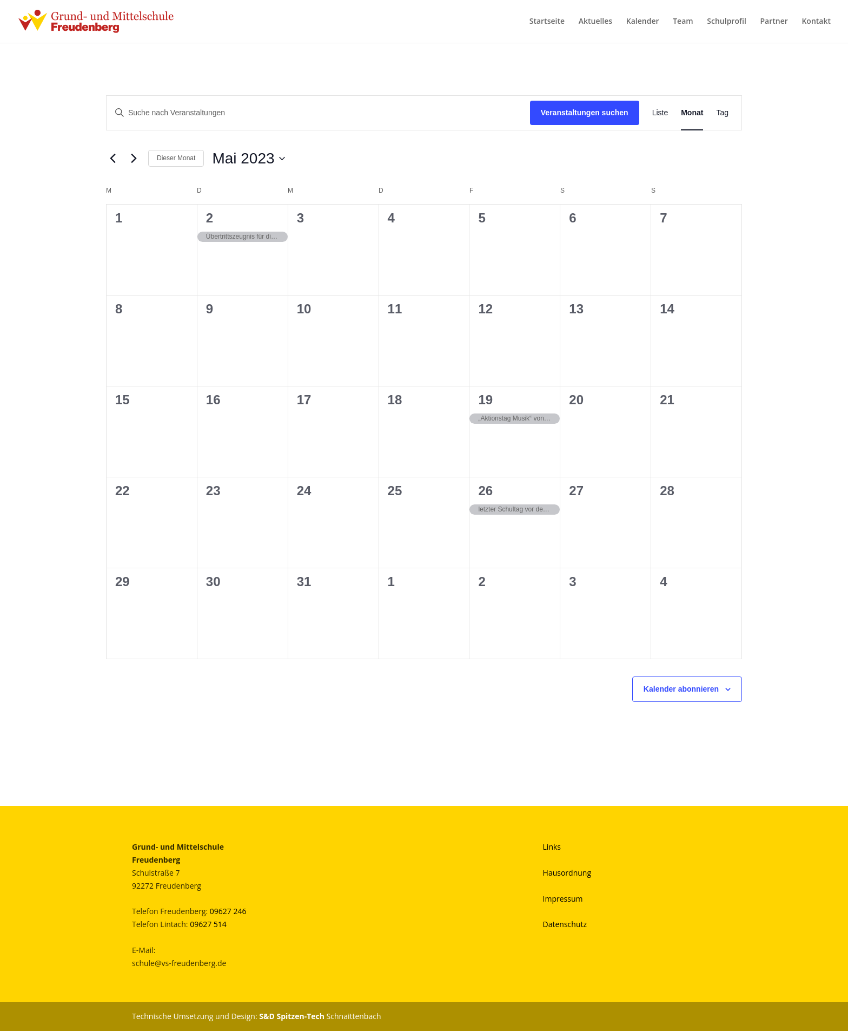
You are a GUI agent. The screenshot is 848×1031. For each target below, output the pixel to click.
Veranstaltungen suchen (584, 112)
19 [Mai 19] (485, 399)
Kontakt (816, 22)
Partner (773, 22)
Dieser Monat (176, 158)
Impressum (563, 899)
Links (552, 847)
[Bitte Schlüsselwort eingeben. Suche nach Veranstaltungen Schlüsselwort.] (318, 113)
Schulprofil (726, 22)
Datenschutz (565, 924)
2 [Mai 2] (209, 218)
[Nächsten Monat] (133, 158)
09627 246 (228, 911)
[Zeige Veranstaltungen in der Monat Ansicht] (692, 113)
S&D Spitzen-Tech (291, 1016)
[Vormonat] (112, 158)
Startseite (547, 22)
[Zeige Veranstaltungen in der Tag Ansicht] (722, 113)
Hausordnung (567, 873)
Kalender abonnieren (681, 689)
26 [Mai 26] (485, 490)
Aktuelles (595, 22)
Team (683, 22)
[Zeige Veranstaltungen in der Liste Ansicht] (660, 113)
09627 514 (208, 924)
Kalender (642, 22)
